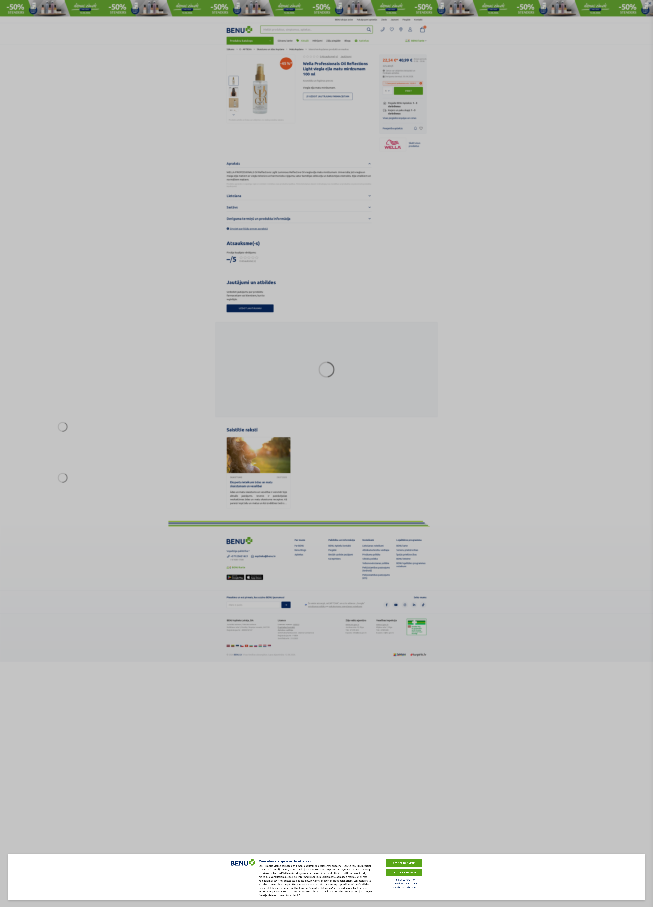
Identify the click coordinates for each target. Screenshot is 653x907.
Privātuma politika (405, 883)
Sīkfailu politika (405, 880)
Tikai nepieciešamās (404, 872)
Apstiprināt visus (404, 863)
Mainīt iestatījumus (404, 887)
